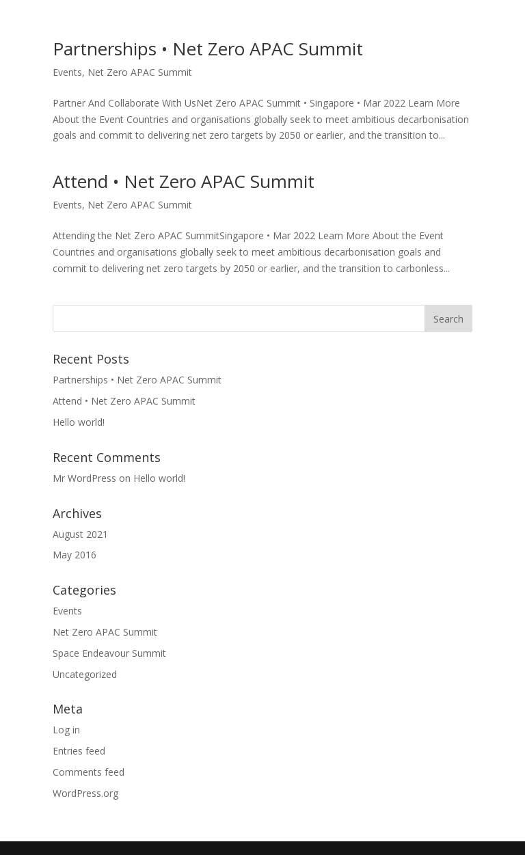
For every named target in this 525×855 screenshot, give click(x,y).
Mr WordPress (84, 478)
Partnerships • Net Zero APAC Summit (208, 48)
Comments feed (88, 771)
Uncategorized (85, 674)
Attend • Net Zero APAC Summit (183, 181)
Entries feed (79, 750)
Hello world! (79, 422)
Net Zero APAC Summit (140, 72)
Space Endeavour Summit (109, 653)
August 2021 (80, 534)
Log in (66, 729)
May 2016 (74, 554)
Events (67, 72)
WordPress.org (85, 793)
